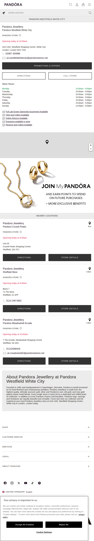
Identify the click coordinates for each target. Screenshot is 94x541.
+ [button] (91, 145)
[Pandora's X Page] (19, 483)
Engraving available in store (18, 121)
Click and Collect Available (17, 115)
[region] (44, 518)
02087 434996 (13, 53)
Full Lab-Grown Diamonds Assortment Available (27, 112)
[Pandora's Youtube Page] (25, 483)
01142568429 (13, 349)
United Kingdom (13, 492)
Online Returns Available (16, 118)
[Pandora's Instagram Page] (12, 483)
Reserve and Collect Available (19, 125)
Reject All (63, 525)
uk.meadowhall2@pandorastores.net (25, 353)
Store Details (69, 257)
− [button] (91, 149)
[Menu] (89, 4)
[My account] (77, 4)
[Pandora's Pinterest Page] (39, 483)
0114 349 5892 (14, 300)
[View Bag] (83, 4)
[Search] (71, 4)
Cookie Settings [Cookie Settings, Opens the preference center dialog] (44, 532)
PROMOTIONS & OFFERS (47, 66)
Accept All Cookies (24, 525)
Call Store (70, 76)
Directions (23, 76)
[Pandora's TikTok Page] (32, 483)
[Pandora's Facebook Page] (5, 483)
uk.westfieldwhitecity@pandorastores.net (27, 58)
